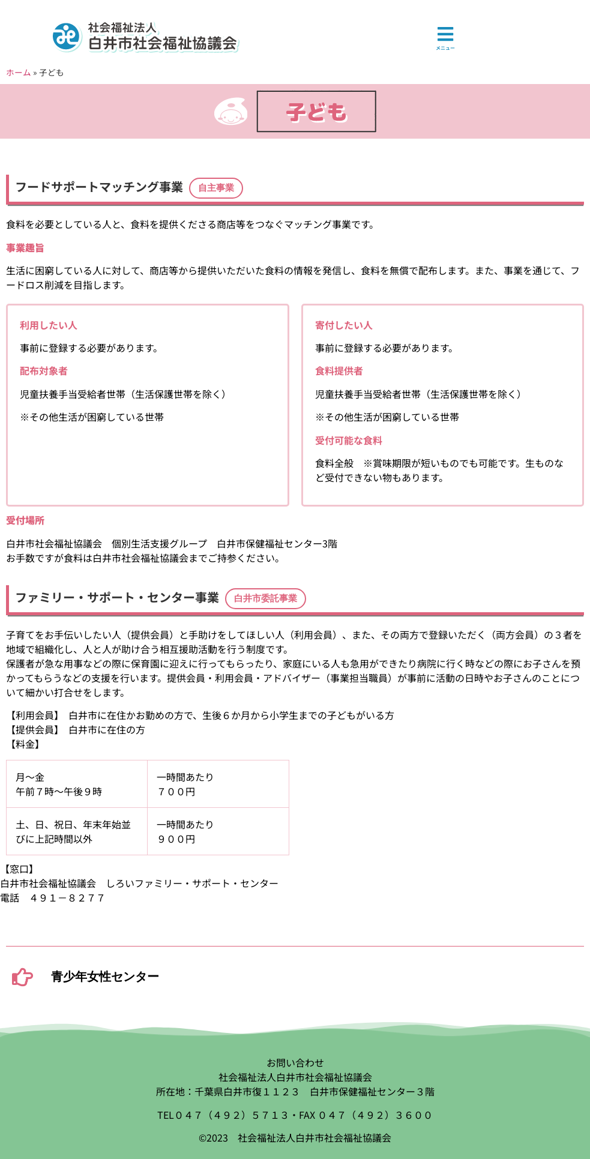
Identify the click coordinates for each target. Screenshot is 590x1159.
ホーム (18, 72)
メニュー (445, 47)
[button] (216, 188)
